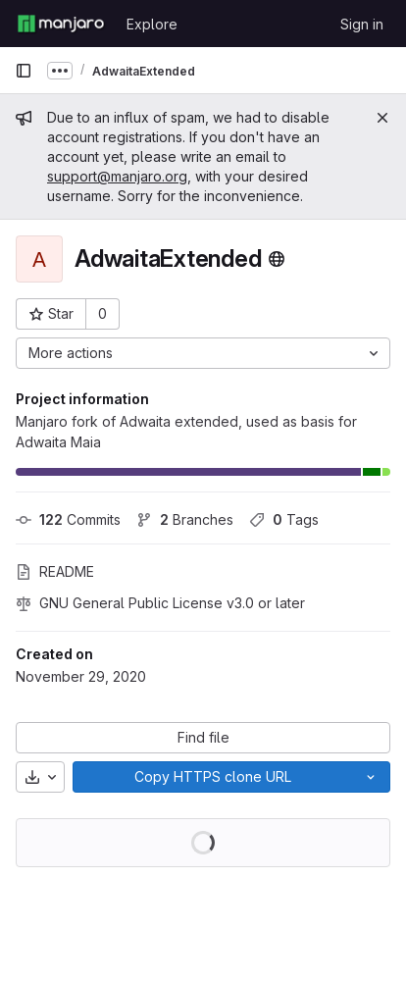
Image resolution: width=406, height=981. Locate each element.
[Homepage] (61, 23)
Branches (184, 519)
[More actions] (203, 353)
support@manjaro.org (117, 176)
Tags (284, 519)
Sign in (361, 24)
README (55, 571)
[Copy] (212, 777)
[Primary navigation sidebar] (23, 70)
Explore (152, 24)
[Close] (382, 117)
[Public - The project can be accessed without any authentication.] (276, 259)
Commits (68, 519)
